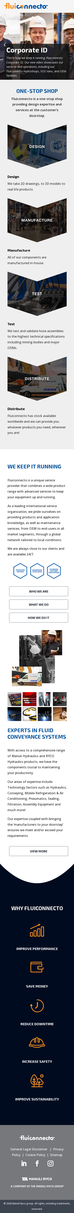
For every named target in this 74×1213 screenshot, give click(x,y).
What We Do (39, 604)
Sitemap (56, 1155)
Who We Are (38, 591)
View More (38, 851)
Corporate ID (27, 50)
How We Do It (39, 617)
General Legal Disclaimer (28, 1149)
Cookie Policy (35, 1155)
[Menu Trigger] (64, 17)
